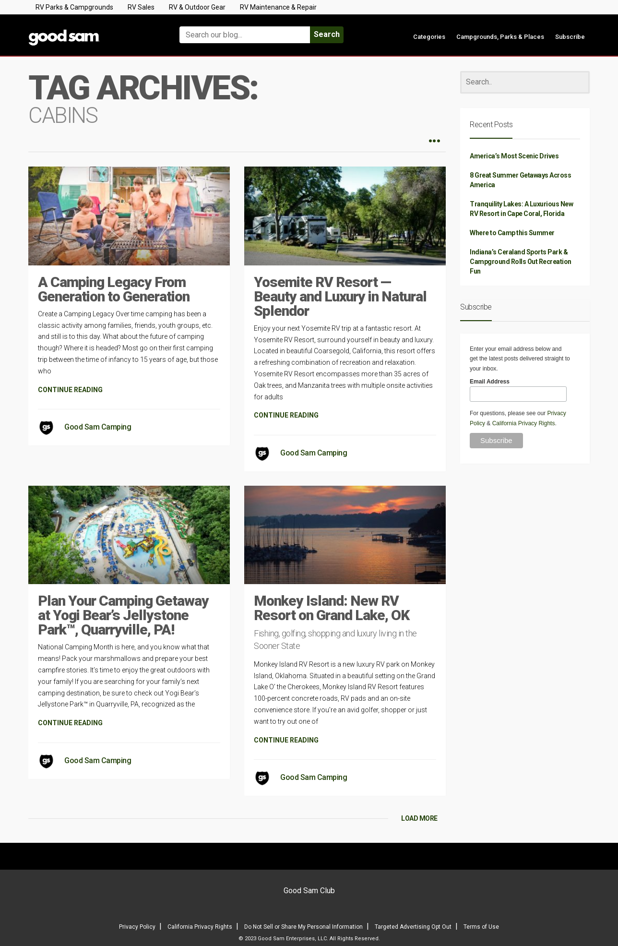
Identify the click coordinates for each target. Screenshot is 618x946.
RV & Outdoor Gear (197, 7)
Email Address (490, 381)
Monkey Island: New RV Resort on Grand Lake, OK (331, 607)
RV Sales (141, 7)
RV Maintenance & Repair (278, 7)
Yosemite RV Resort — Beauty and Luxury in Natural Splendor (340, 296)
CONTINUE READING (70, 390)
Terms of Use (481, 926)
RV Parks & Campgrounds (74, 7)
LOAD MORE (419, 818)
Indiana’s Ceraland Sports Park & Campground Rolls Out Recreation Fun (520, 261)
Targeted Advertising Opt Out (413, 926)
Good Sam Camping (97, 426)
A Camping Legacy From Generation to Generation (114, 289)
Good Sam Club (309, 890)
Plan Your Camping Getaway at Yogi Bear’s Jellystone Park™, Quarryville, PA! (123, 615)
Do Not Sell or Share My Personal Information (303, 926)
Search (327, 34)
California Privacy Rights (523, 423)
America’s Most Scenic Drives (514, 156)
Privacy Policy (137, 926)
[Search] (525, 82)
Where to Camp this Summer (512, 233)
